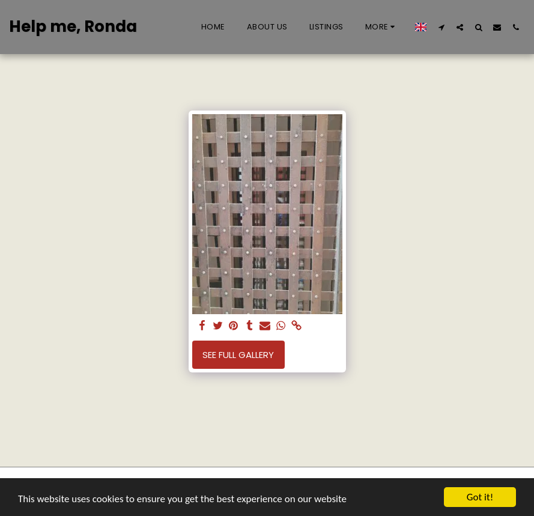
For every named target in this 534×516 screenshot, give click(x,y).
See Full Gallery (238, 354)
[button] (441, 27)
